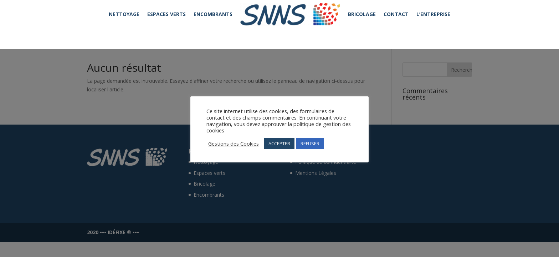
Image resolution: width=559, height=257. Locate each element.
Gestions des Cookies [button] (233, 143)
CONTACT (396, 14)
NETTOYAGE (124, 14)
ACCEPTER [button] (279, 143)
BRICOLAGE (362, 14)
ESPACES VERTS (166, 14)
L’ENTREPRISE (433, 14)
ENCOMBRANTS (213, 14)
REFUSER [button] (310, 143)
